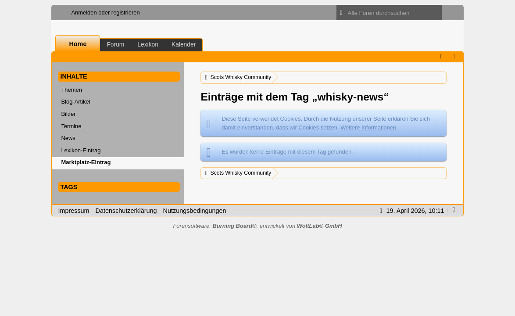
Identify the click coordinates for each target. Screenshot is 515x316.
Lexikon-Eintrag (80, 150)
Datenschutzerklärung (126, 210)
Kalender (184, 44)
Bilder (68, 114)
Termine (71, 126)
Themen (71, 89)
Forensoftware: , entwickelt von (257, 226)
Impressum (73, 210)
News (68, 138)
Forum (115, 44)
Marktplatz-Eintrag (86, 162)
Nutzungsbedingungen (194, 210)
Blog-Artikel (75, 101)
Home (77, 43)
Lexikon (147, 44)
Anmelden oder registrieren (105, 12)
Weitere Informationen (368, 127)
